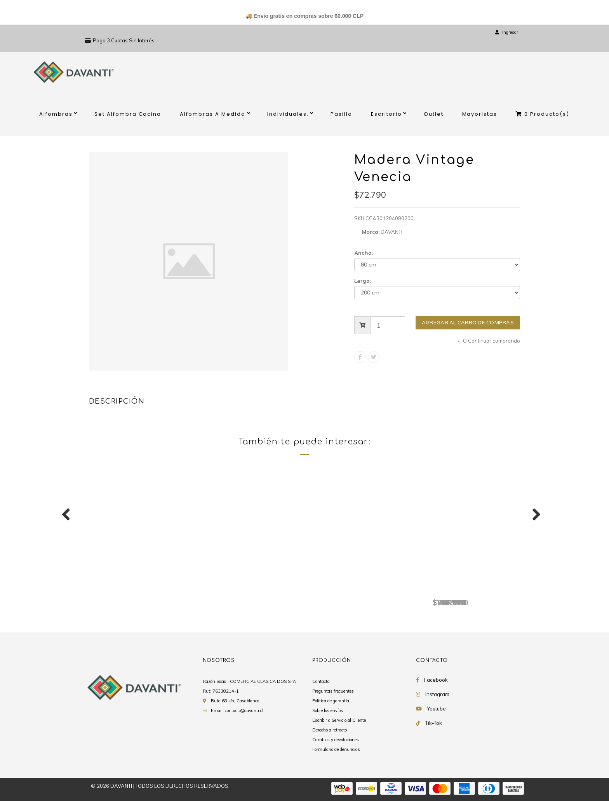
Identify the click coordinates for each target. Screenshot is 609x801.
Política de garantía (330, 700)
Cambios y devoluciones (335, 739)
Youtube (436, 708)
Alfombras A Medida (212, 114)
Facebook (436, 680)
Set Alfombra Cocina (128, 114)
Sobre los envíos (327, 710)
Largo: (363, 281)
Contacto (320, 681)
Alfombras (56, 114)
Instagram (437, 694)
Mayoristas (480, 114)
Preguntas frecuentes (333, 691)
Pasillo (341, 114)
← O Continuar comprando (488, 340)
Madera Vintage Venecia (137, 590)
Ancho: (364, 253)
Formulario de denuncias (336, 749)
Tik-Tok (433, 723)
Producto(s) (542, 114)
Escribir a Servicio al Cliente (339, 720)
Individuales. (288, 114)
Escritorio (386, 114)
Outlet (434, 114)
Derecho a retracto (329, 730)
